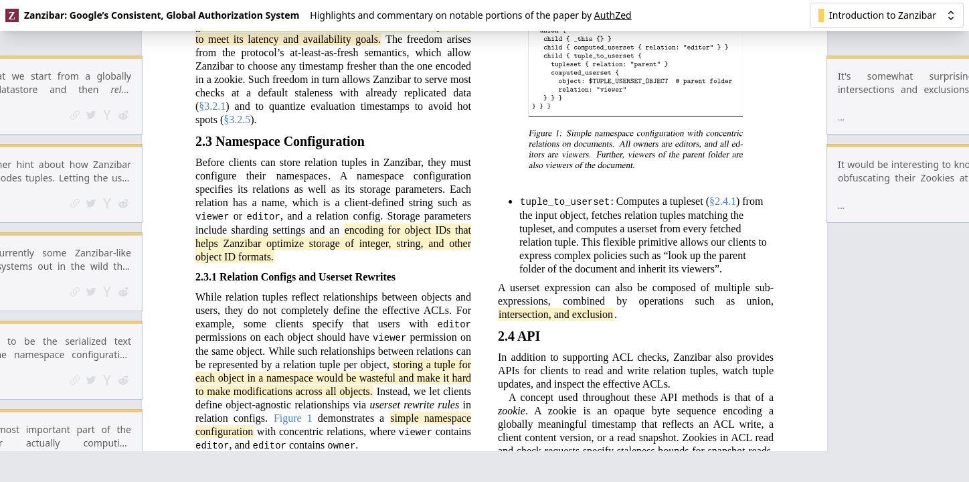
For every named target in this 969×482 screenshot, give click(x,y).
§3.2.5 (237, 47)
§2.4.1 (722, 129)
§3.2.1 (212, 33)
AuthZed (613, 15)
